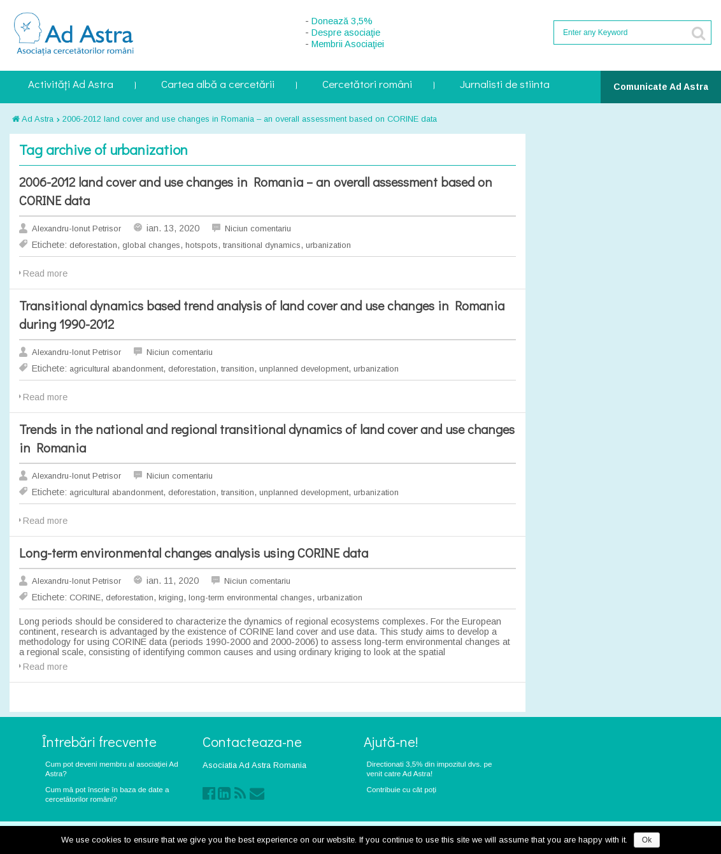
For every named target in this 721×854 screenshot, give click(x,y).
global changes (151, 245)
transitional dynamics (262, 245)
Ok (647, 840)
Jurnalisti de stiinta (505, 85)
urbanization (328, 245)
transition (237, 368)
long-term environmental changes (250, 597)
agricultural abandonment (116, 368)
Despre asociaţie (345, 32)
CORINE (85, 597)
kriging (171, 597)
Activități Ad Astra (70, 85)
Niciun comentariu (258, 228)
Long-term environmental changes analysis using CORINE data (193, 552)
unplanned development (303, 368)
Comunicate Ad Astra (660, 87)
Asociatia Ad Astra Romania (254, 765)
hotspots (201, 245)
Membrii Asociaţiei (347, 44)
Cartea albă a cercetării (218, 85)
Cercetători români (367, 85)
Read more (45, 273)
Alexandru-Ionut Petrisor (76, 228)
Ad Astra (33, 119)
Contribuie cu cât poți (402, 789)
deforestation (93, 245)
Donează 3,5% (342, 21)
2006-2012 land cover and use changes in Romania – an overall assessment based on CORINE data (249, 119)
